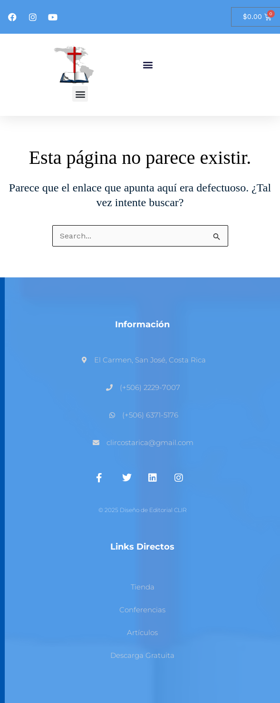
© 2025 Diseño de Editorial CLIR (142, 509)
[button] (148, 65)
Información (142, 324)
